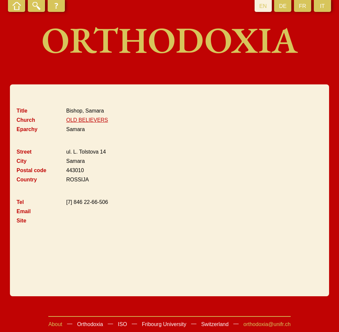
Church (26, 120)
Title (22, 111)
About (55, 324)
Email (24, 211)
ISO (122, 324)
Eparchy (27, 129)
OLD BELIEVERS (87, 120)
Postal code (31, 170)
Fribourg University (164, 324)
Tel (20, 202)
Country (27, 179)
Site (21, 220)
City (21, 161)
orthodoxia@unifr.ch (267, 324)
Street (24, 152)
